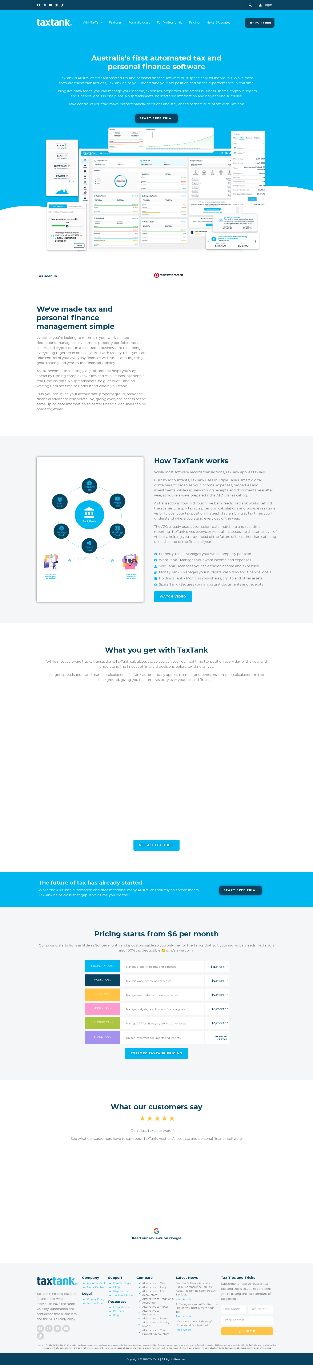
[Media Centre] (94, 1289)
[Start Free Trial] (156, 118)
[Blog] (121, 1317)
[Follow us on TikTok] (62, 5)
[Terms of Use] (94, 1305)
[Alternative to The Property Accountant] (156, 1333)
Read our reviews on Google (156, 1239)
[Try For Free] (259, 23)
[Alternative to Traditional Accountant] (156, 1302)
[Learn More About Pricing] (156, 1054)
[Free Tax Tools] (121, 1285)
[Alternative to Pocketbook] (156, 1314)
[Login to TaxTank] (263, 5)
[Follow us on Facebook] (38, 5)
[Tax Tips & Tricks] (121, 1297)
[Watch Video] (173, 597)
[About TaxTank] (94, 1285)
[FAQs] (121, 1289)
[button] (250, 5)
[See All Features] (156, 846)
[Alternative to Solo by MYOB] (156, 1326)
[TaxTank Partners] (121, 1313)
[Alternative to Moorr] (156, 1320)
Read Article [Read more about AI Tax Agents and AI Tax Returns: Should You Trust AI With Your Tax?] (183, 1318)
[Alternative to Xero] (156, 1285)
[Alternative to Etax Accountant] (156, 1294)
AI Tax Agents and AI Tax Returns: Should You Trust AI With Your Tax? (197, 1309)
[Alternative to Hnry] (156, 1289)
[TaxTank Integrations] (121, 1309)
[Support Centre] (121, 1293)
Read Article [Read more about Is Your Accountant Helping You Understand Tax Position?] (183, 1331)
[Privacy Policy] (94, 1301)
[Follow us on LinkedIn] (56, 5)
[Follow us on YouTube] (50, 5)
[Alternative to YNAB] (156, 1308)
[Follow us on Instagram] (44, 5)
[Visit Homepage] (57, 1283)
